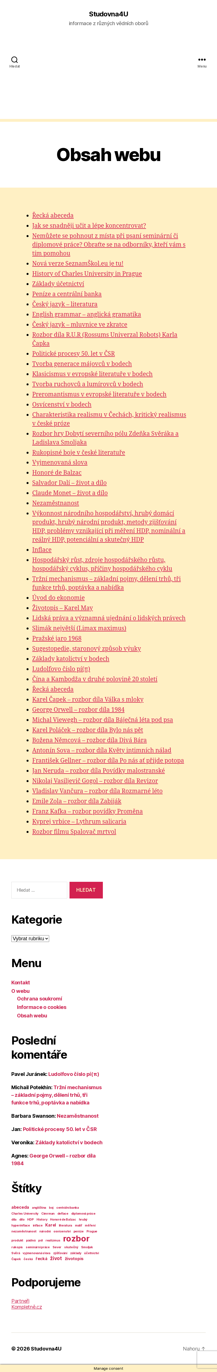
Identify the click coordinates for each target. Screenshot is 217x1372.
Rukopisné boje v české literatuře (78, 453)
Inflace (42, 550)
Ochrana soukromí (39, 999)
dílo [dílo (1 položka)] (22, 1219)
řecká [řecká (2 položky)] (41, 1258)
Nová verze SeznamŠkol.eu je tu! (77, 264)
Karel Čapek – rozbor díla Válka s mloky (88, 700)
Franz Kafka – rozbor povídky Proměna (87, 811)
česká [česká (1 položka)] (28, 1259)
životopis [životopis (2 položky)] (74, 1258)
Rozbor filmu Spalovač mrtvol (74, 832)
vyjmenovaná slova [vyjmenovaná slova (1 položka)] (36, 1253)
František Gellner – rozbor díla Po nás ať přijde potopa (108, 761)
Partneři (20, 1301)
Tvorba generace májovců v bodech (82, 364)
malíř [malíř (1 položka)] (78, 1225)
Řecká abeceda (53, 216)
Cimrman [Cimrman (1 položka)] (48, 1213)
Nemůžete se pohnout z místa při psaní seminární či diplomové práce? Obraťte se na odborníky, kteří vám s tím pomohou (109, 244)
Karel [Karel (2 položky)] (50, 1225)
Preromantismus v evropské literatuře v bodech (99, 394)
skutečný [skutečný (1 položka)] (71, 1247)
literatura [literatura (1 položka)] (65, 1225)
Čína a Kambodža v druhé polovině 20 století (94, 679)
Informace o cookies (41, 1007)
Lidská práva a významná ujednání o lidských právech (109, 618)
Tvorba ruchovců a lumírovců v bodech (87, 384)
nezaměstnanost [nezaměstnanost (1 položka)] (23, 1231)
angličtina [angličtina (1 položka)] (39, 1208)
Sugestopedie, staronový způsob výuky (86, 649)
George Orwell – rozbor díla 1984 (78, 710)
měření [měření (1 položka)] (90, 1225)
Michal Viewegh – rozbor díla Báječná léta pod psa (102, 720)
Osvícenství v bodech (62, 405)
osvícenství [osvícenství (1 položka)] (62, 1231)
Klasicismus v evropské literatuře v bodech (92, 374)
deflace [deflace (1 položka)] (62, 1213)
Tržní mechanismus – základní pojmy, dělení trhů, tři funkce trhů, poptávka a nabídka (56, 1095)
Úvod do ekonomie (58, 598)
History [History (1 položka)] (41, 1219)
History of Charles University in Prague (87, 274)
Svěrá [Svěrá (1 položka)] (15, 1253)
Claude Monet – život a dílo (70, 493)
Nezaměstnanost (55, 503)
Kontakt (20, 982)
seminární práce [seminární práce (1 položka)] (38, 1247)
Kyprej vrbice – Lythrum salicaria (79, 822)
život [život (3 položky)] (56, 1258)
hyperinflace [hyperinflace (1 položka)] (20, 1225)
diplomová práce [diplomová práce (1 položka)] (83, 1213)
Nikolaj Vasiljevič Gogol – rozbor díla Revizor (95, 781)
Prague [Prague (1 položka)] (91, 1231)
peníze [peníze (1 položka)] (78, 1231)
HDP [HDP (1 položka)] (30, 1219)
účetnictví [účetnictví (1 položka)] (91, 1253)
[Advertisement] (108, 79)
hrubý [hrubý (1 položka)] (83, 1219)
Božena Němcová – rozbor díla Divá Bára (89, 740)
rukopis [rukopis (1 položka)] (17, 1247)
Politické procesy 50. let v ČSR (73, 354)
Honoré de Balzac (57, 473)
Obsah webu (32, 1016)
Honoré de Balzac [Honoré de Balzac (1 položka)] (63, 1219)
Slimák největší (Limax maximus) (79, 628)
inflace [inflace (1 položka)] (38, 1225)
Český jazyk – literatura (64, 304)
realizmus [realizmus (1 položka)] (52, 1240)
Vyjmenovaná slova (60, 462)
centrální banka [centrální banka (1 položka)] (67, 1208)
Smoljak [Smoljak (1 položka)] (87, 1247)
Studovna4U (108, 14)
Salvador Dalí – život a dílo (69, 483)
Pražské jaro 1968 (56, 638)
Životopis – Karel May (62, 608)
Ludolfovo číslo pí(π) (61, 669)
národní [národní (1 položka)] (45, 1231)
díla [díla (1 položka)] (13, 1219)
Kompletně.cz (26, 1307)
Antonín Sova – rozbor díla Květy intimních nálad (101, 750)
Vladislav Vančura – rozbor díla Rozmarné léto (97, 791)
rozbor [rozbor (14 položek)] (76, 1238)
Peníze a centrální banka (67, 294)
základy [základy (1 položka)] (75, 1253)
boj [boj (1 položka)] (51, 1208)
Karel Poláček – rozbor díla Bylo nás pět (87, 730)
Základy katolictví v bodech (70, 659)
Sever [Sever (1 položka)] (57, 1247)
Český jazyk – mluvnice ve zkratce (79, 325)
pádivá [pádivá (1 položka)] (30, 1240)
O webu (20, 991)
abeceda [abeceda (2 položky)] (20, 1207)
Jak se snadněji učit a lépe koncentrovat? (89, 226)
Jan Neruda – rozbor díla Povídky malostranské (98, 771)
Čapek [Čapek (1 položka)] (16, 1259)
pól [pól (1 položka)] (40, 1240)
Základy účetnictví (58, 284)
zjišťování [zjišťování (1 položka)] (60, 1253)
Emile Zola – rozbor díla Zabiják (76, 801)
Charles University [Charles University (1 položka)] (24, 1213)
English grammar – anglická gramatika (86, 314)
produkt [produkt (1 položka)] (17, 1240)
